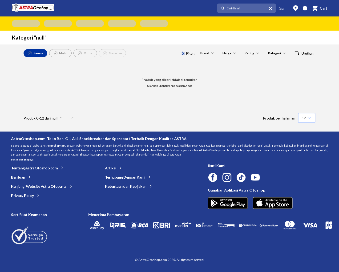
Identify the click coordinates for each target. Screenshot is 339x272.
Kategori (277, 53)
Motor (85, 53)
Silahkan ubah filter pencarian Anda (169, 86)
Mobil (61, 53)
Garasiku (112, 53)
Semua (36, 53)
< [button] (61, 118)
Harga (229, 53)
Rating (252, 53)
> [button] (72, 118)
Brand (207, 53)
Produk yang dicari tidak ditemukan (169, 80)
